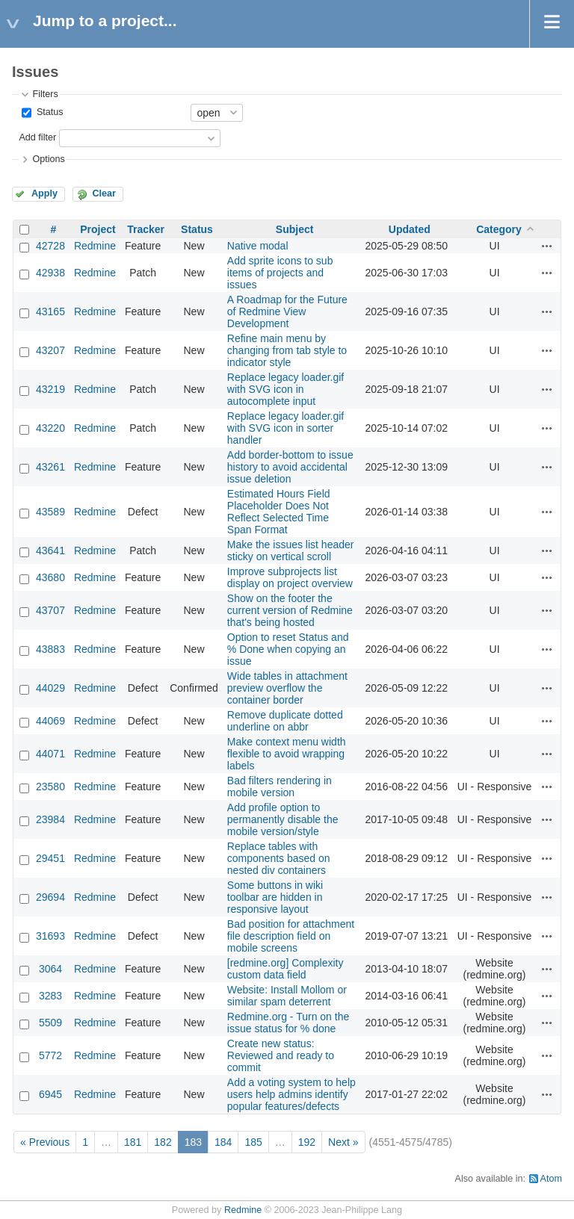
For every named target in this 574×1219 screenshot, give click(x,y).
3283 (50, 996)
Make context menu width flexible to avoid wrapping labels (286, 754)
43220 (50, 428)
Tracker (145, 229)
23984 (50, 819)
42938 (50, 273)
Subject (295, 229)
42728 (50, 246)
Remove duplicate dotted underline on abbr (285, 721)
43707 (50, 610)
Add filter (37, 137)
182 (162, 1142)
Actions (547, 246)
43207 (50, 350)
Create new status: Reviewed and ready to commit (280, 1055)
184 (223, 1142)
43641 (50, 550)
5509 (50, 1023)
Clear (104, 193)
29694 (50, 897)
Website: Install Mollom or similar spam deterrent (287, 996)
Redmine (95, 246)
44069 (50, 721)
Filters (45, 94)
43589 (50, 512)
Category (499, 229)
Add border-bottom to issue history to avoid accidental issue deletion (290, 467)
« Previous (45, 1142)
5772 (50, 1055)
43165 (50, 311)
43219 (50, 389)
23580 (50, 786)
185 (253, 1142)
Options (48, 159)
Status (48, 112)
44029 (50, 688)
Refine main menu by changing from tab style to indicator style (287, 350)
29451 (50, 858)
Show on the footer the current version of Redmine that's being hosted (290, 610)
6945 (50, 1094)
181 (132, 1142)
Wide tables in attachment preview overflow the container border (287, 688)
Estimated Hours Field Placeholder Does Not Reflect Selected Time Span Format (278, 512)
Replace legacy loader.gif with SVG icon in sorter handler (285, 428)
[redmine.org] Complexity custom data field (285, 969)
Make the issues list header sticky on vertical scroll (290, 550)
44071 (50, 754)
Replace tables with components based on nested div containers (278, 858)
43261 (50, 467)
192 (306, 1142)
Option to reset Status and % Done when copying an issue (288, 649)
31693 (50, 936)
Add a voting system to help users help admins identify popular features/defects (291, 1094)
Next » (343, 1142)
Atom (551, 1178)
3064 (50, 969)
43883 (50, 649)
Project (97, 229)
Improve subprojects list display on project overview (290, 577)
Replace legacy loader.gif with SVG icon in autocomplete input (285, 389)
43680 (50, 577)
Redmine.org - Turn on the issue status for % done (288, 1023)
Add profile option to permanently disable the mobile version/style (283, 819)
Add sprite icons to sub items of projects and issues (280, 273)
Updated (409, 229)
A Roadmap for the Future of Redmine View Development (287, 311)
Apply (44, 193)
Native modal (257, 246)
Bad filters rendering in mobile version (279, 786)
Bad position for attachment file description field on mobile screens (290, 936)
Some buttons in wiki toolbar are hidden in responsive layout (275, 897)
